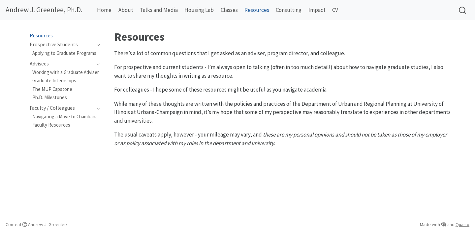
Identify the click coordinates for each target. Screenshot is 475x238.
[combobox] (462, 10)
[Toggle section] (96, 45)
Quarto (462, 224)
